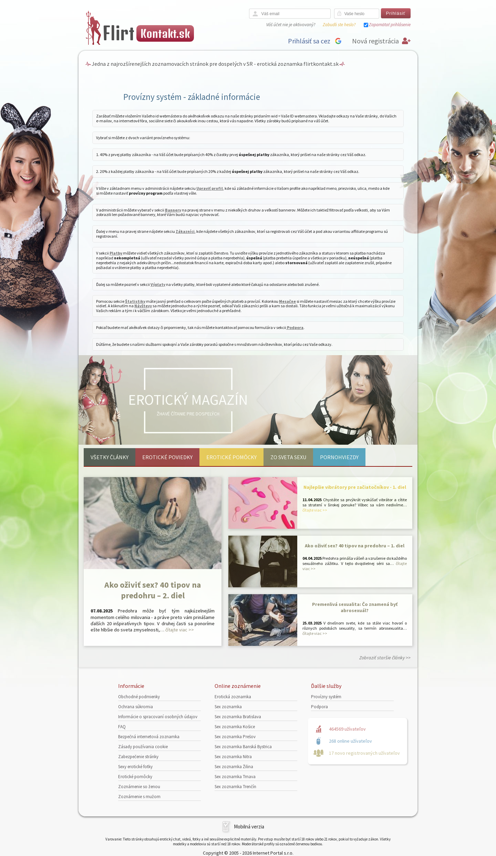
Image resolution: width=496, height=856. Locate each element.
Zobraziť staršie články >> (385, 657)
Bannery (173, 210)
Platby (116, 253)
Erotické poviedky (167, 457)
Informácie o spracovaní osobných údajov (157, 717)
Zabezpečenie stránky (138, 757)
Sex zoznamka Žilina (234, 767)
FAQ (122, 727)
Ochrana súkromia (135, 707)
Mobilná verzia (249, 826)
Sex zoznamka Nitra (233, 757)
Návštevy (143, 305)
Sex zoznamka (228, 707)
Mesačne (287, 301)
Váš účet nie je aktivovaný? (290, 25)
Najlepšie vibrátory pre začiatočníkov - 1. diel (354, 487)
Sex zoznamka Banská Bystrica (243, 747)
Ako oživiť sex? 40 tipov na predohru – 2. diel (152, 590)
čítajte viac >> (179, 630)
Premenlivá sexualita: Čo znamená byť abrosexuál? (354, 607)
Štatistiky (135, 301)
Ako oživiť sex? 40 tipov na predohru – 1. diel (354, 546)
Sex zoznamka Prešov (235, 737)
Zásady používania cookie (143, 747)
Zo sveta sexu (288, 457)
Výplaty (158, 284)
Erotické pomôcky (231, 457)
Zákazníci (185, 231)
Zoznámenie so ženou (139, 787)
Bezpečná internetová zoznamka (148, 737)
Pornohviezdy (339, 457)
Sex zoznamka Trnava (235, 777)
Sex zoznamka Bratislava (238, 717)
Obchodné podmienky (139, 697)
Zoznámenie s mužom (139, 797)
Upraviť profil (209, 188)
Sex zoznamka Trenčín (235, 787)
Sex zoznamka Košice (235, 727)
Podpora (294, 327)
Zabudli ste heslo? (339, 25)
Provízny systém (326, 697)
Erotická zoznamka (233, 697)
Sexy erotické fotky (135, 767)
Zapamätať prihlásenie (390, 25)
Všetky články (109, 457)
